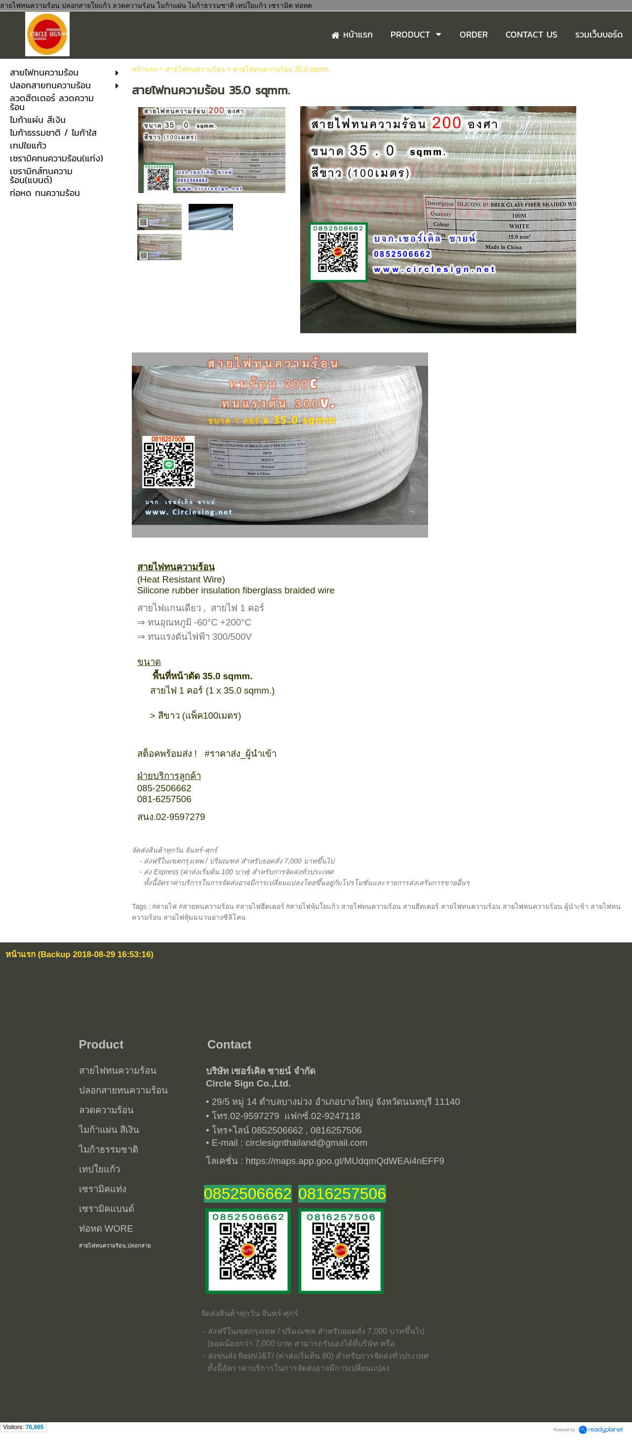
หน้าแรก (145, 69)
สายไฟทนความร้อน (195, 69)
